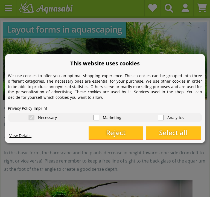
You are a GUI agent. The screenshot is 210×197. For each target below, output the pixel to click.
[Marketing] (96, 117)
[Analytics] (161, 117)
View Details (20, 135)
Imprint (40, 108)
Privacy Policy (20, 108)
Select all (173, 132)
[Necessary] (31, 117)
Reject (116, 132)
